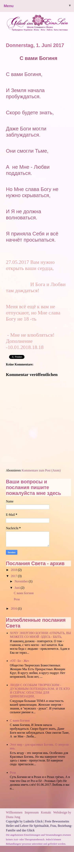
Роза (17, 599)
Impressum (32, 812)
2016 (14, 608)
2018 (14, 570)
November (22, 581)
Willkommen (14, 812)
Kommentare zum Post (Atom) (41, 470)
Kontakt (46, 812)
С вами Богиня (24, 593)
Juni (18, 587)
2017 (14, 576)
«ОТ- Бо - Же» (19, 660)
